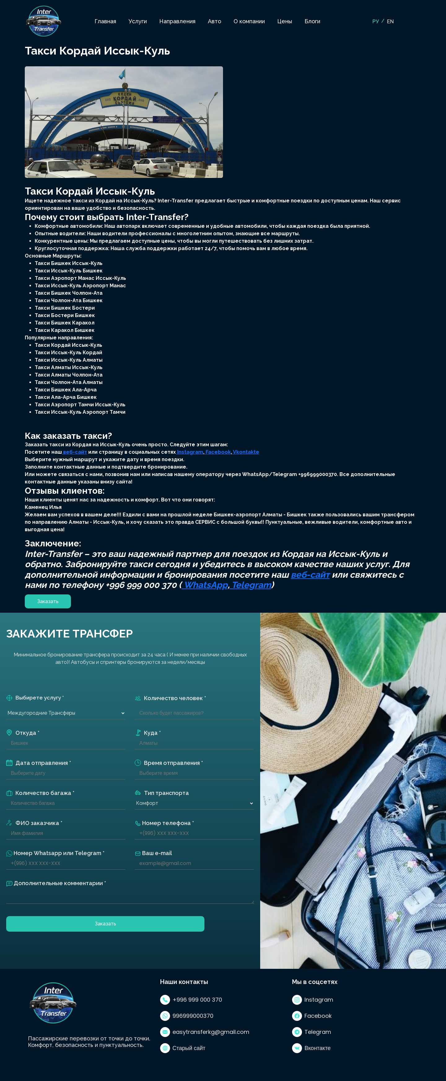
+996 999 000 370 (191, 1000)
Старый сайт (182, 1048)
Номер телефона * (164, 823)
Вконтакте (311, 1048)
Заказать (48, 601)
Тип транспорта (162, 793)
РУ (375, 21)
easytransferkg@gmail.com (204, 1032)
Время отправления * (169, 763)
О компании (249, 21)
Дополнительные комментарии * (56, 883)
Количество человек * (170, 698)
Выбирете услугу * (35, 698)
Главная (105, 21)
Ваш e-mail (153, 853)
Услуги (138, 21)
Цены (284, 21)
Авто (214, 21)
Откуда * (22, 733)
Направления (177, 21)
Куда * (148, 733)
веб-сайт (74, 452)
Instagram (189, 452)
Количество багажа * (40, 793)
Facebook (217, 452)
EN (390, 21)
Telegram (250, 585)
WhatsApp (204, 585)
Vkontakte (245, 452)
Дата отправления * (38, 763)
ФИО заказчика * (34, 823)
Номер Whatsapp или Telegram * (55, 853)
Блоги (312, 21)
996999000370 (186, 1016)
